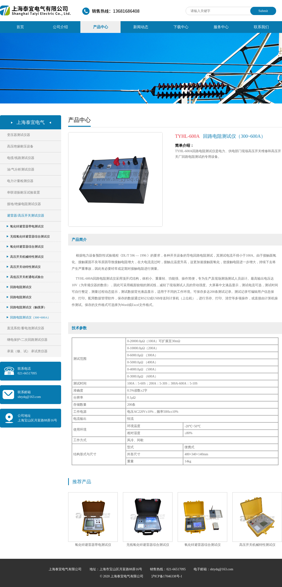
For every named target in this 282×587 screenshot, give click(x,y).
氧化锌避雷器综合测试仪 (25, 246)
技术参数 (79, 328)
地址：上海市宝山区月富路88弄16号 (116, 569)
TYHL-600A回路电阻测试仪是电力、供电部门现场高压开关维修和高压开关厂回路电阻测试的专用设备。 (228, 151)
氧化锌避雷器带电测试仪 (25, 226)
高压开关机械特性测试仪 (25, 256)
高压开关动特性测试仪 (24, 267)
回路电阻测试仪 (19, 287)
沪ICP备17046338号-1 (166, 576)
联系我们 (261, 27)
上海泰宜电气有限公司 (65, 569)
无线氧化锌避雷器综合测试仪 (28, 236)
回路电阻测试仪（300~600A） (29, 317)
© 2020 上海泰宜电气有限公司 (122, 576)
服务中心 (221, 27)
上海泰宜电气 (30, 122)
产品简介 (79, 240)
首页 (20, 27)
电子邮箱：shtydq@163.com (213, 569)
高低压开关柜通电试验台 (25, 277)
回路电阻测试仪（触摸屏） (27, 307)
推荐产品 (81, 481)
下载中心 (180, 27)
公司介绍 (60, 27)
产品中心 (100, 27)
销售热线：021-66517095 (168, 569)
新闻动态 (140, 27)
